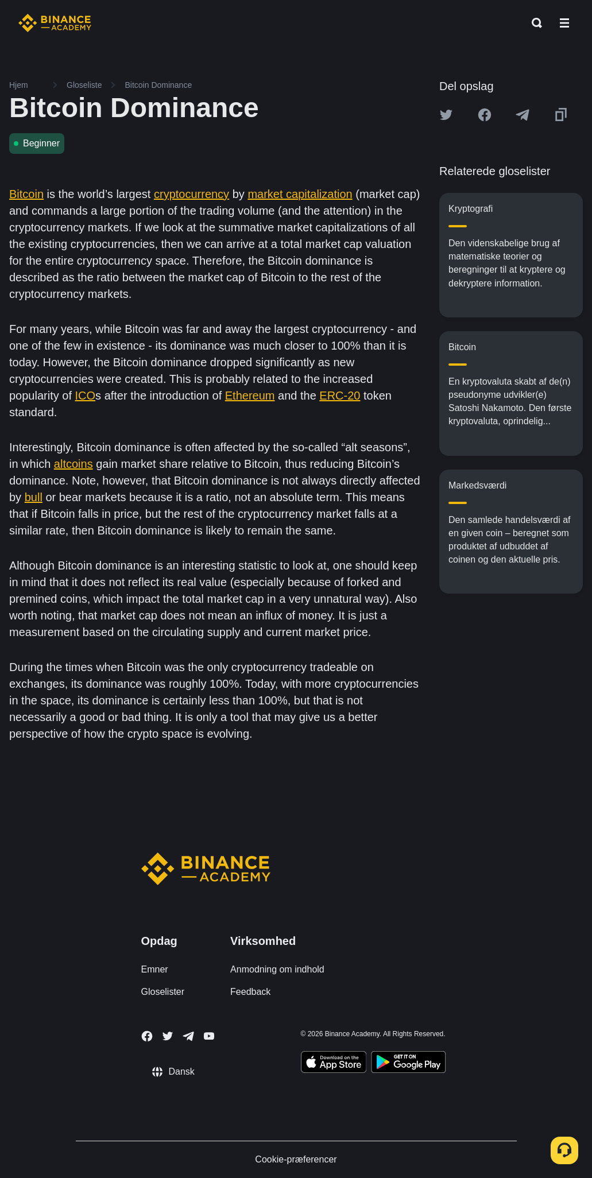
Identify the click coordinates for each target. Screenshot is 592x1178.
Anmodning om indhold (277, 969)
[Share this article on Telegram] (522, 115)
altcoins (73, 464)
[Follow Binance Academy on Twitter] (167, 1036)
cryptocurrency (191, 194)
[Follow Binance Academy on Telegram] (188, 1036)
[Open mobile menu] (564, 23)
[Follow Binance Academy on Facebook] (147, 1036)
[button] (564, 23)
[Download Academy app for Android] (408, 1063)
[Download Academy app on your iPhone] (334, 1063)
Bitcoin (26, 194)
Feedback (250, 992)
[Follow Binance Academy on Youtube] (209, 1036)
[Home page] (54, 23)
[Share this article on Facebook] (485, 115)
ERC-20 (339, 395)
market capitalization (299, 194)
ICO (85, 395)
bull (33, 497)
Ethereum (250, 395)
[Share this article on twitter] (446, 115)
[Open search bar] (533, 23)
